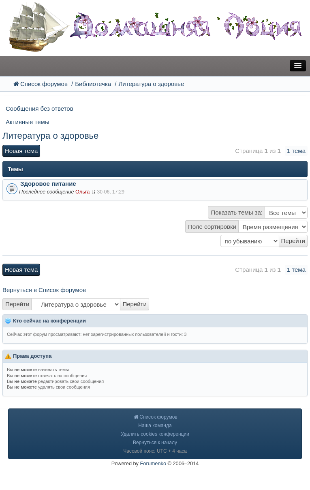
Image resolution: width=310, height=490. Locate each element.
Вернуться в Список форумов (44, 289)
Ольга (82, 192)
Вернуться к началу (155, 442)
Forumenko (153, 463)
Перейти (17, 304)
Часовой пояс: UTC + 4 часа (155, 451)
